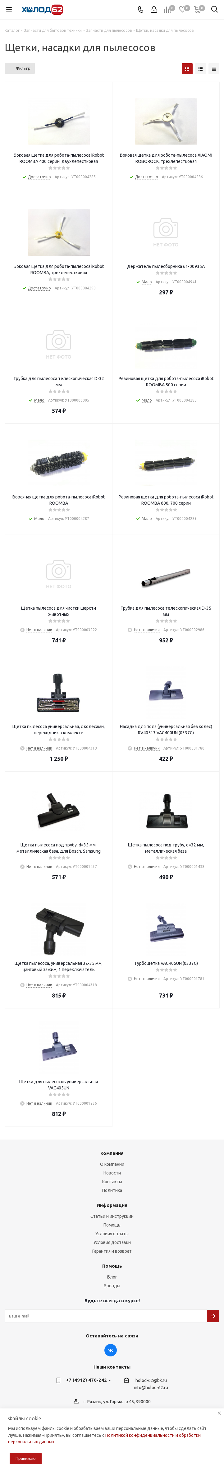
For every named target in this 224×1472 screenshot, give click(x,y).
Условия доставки (112, 1242)
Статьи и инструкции (112, 1216)
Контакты (112, 1181)
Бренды (112, 1285)
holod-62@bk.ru (151, 1380)
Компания (112, 1153)
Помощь (112, 1224)
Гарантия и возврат (112, 1251)
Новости (112, 1172)
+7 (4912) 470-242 (86, 1380)
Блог (112, 1276)
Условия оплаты (112, 1233)
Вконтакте (110, 1350)
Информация (112, 1205)
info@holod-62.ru (151, 1387)
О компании (112, 1164)
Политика (112, 1190)
